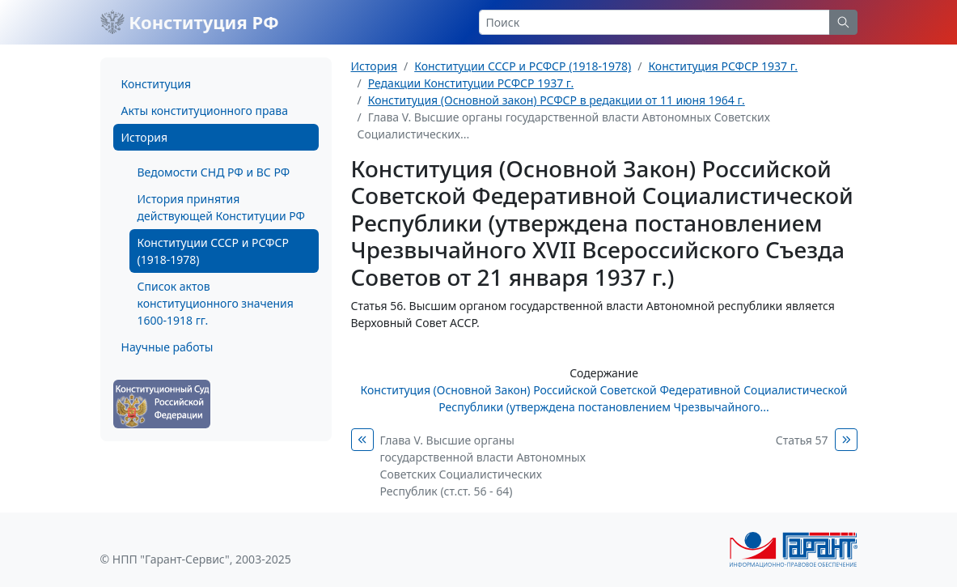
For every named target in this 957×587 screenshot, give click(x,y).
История (144, 137)
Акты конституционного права (204, 110)
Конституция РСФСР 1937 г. (723, 66)
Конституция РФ (189, 22)
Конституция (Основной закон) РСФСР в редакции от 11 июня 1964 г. (556, 100)
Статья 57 (802, 440)
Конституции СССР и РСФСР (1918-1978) (213, 251)
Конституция (156, 83)
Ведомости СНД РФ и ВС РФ (214, 172)
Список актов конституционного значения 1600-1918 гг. (216, 303)
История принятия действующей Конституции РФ (221, 207)
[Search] (654, 22)
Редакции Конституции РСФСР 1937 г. (471, 83)
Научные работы (167, 347)
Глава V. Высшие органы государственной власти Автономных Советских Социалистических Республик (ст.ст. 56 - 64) (483, 465)
